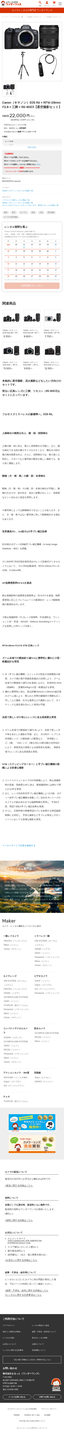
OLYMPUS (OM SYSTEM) (16, 997)
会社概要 (47, 1415)
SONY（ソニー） (43, 953)
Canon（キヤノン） (13, 949)
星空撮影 (51, 212)
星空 (13, 212)
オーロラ (23, 212)
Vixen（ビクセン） (43, 1077)
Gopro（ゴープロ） (44, 985)
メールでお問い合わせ (16, 1397)
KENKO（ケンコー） (44, 1081)
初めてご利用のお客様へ (12, 1332)
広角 (41, 212)
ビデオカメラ (40, 976)
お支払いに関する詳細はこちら (21, 1260)
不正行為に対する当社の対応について (32, 1421)
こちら (38, 164)
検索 (40, 3)
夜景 (33, 212)
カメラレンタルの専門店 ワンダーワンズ (32, 10)
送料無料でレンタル (32, 285)
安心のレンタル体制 (39, 1338)
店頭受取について (39, 1350)
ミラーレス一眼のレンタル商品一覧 (16, 200)
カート (54, 3)
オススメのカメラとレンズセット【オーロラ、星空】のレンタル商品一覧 (30, 205)
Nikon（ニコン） (11, 945)
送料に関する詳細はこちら (19, 1220)
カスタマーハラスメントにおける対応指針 (22, 1409)
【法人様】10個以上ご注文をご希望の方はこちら (32, 1360)
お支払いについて (9, 1344)
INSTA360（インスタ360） (16, 1077)
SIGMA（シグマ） (43, 949)
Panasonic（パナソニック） (48, 957)
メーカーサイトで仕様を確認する (18, 845)
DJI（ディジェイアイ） (45, 989)
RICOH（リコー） (12, 1050)
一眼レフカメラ (11, 936)
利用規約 (17, 1415)
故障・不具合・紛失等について (44, 1332)
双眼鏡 (37, 1072)
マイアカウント (9, 1325)
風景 (5, 212)
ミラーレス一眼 (42, 936)
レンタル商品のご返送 (40, 1325)
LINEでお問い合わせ (47, 1397)
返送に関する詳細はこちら (19, 1185)
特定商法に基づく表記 (32, 1415)
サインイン (47, 3)
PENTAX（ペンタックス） (16, 941)
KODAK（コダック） (13, 1037)
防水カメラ (39, 1028)
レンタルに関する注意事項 (13, 1350)
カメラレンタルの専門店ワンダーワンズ (33, 1428)
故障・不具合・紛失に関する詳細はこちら (27, 1290)
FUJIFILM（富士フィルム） (16, 1005)
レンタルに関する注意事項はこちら (24, 1295)
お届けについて (38, 1344)
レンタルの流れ (9, 1338)
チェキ (6, 1096)
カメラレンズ (10, 976)
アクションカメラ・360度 (16, 1072)
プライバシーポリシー (48, 1409)
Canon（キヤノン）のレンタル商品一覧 (17, 191)
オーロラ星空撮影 (11, 217)
